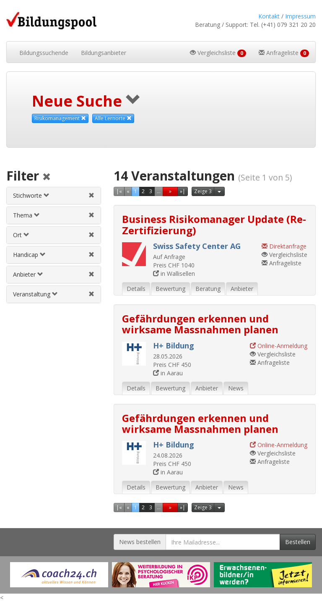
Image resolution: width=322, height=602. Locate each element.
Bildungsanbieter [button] (103, 53)
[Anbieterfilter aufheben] (91, 274)
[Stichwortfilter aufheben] (91, 195)
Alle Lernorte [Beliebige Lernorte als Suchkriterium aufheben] (113, 118)
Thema (26, 215)
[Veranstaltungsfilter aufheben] (91, 294)
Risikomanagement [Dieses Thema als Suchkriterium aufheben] (60, 118)
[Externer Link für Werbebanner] (59, 574)
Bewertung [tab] (170, 289)
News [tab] (236, 388)
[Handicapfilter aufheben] (91, 255)
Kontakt (269, 16)
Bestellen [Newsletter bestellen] (297, 542)
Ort (21, 235)
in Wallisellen (174, 273)
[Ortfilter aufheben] (91, 235)
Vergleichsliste (284, 255)
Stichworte (31, 195)
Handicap (29, 255)
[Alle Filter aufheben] (46, 177)
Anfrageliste (281, 263)
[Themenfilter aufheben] (91, 215)
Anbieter (28, 274)
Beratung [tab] (208, 289)
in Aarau (168, 373)
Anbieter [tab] (242, 289)
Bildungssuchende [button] (43, 53)
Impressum (300, 16)
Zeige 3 (203, 191)
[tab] (54, 195)
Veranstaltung (35, 294)
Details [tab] (136, 289)
